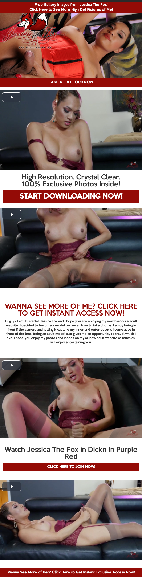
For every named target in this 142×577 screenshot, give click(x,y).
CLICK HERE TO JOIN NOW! (71, 466)
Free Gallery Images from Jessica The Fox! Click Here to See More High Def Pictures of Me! (71, 7)
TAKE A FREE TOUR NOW (71, 82)
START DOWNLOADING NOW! (71, 196)
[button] (11, 97)
